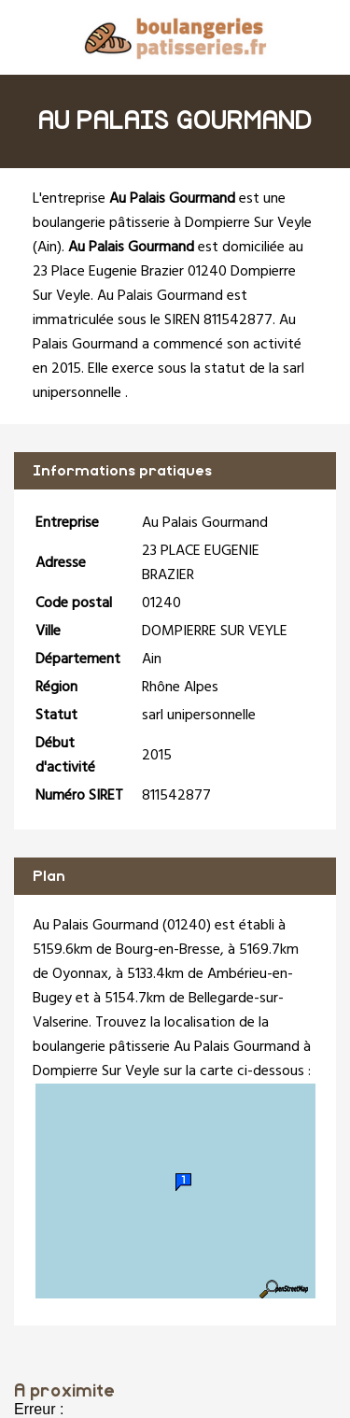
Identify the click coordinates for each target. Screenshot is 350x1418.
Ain (47, 247)
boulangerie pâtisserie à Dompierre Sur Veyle (172, 223)
